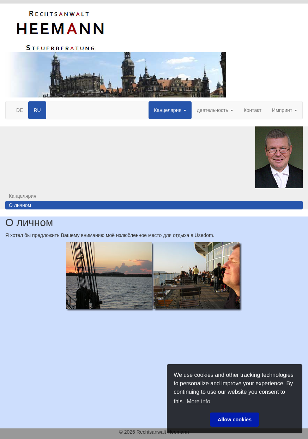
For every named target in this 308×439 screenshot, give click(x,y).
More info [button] (198, 401)
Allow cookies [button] (235, 419)
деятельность (215, 110)
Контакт (252, 110)
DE (19, 110)
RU (37, 110)
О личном (20, 205)
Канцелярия (170, 110)
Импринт (284, 110)
